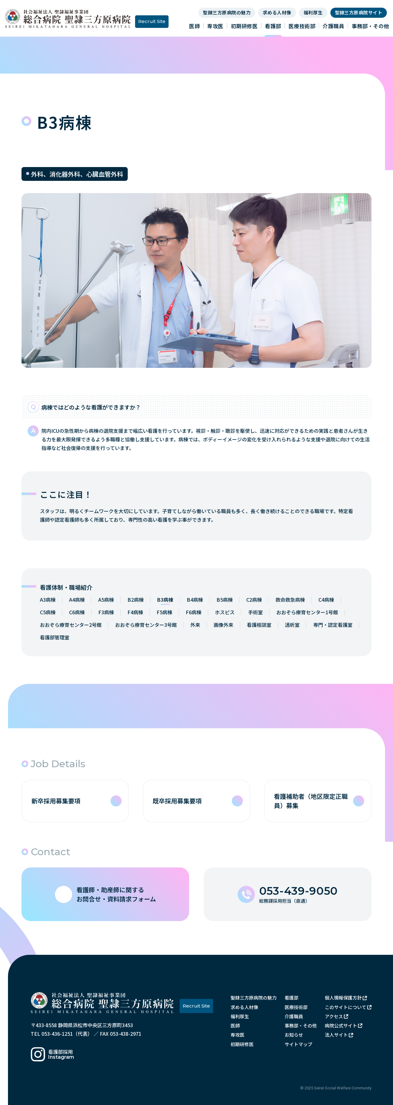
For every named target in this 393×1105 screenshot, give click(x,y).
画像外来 (223, 624)
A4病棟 (77, 599)
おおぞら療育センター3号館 (146, 624)
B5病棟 (224, 599)
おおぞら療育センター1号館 (307, 612)
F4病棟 (135, 612)
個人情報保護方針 (343, 997)
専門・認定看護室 (332, 624)
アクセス (334, 1016)
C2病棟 (254, 599)
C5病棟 (48, 612)
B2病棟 (135, 599)
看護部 (273, 26)
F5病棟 (164, 612)
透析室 (292, 624)
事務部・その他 (370, 26)
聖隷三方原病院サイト (359, 12)
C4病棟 (326, 599)
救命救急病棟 (290, 599)
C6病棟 (77, 612)
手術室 (255, 612)
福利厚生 (313, 12)
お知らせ (294, 1034)
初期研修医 (244, 26)
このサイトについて (345, 1007)
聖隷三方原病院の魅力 (227, 12)
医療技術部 (302, 26)
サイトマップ (298, 1044)
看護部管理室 (54, 637)
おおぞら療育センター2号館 (71, 624)
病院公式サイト (341, 1025)
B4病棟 (195, 599)
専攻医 (215, 26)
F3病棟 (106, 612)
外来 (195, 624)
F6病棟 (193, 612)
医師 (194, 26)
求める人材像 (277, 12)
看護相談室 (259, 624)
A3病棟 (48, 599)
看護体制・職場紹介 (66, 587)
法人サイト (336, 1034)
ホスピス (225, 612)
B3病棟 (165, 599)
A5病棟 (106, 599)
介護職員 (333, 26)
